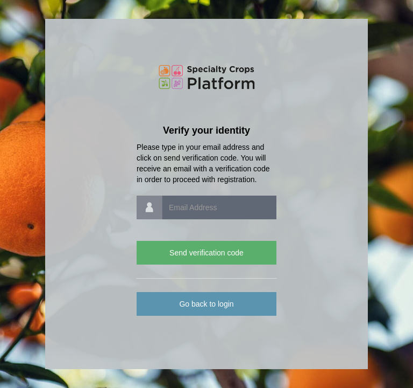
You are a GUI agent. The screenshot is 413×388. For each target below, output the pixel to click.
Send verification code (206, 252)
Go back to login (206, 304)
